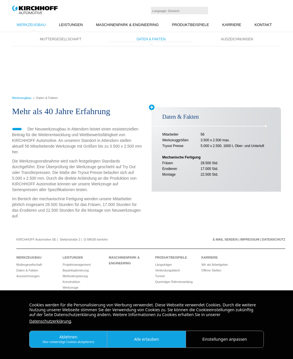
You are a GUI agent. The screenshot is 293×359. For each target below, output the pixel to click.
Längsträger (163, 264)
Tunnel (160, 276)
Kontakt (263, 25)
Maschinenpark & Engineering (127, 25)
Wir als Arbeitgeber (214, 264)
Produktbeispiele (190, 25)
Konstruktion (71, 281)
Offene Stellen (211, 270)
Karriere (231, 25)
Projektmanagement (77, 264)
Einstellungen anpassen (224, 339)
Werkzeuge (70, 287)
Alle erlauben (146, 339)
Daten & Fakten (150, 39)
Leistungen (71, 25)
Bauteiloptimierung (76, 270)
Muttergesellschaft (61, 39)
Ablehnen (68, 339)
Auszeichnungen (237, 39)
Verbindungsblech (167, 270)
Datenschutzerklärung (50, 321)
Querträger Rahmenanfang (174, 281)
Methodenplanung (75, 276)
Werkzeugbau (31, 25)
